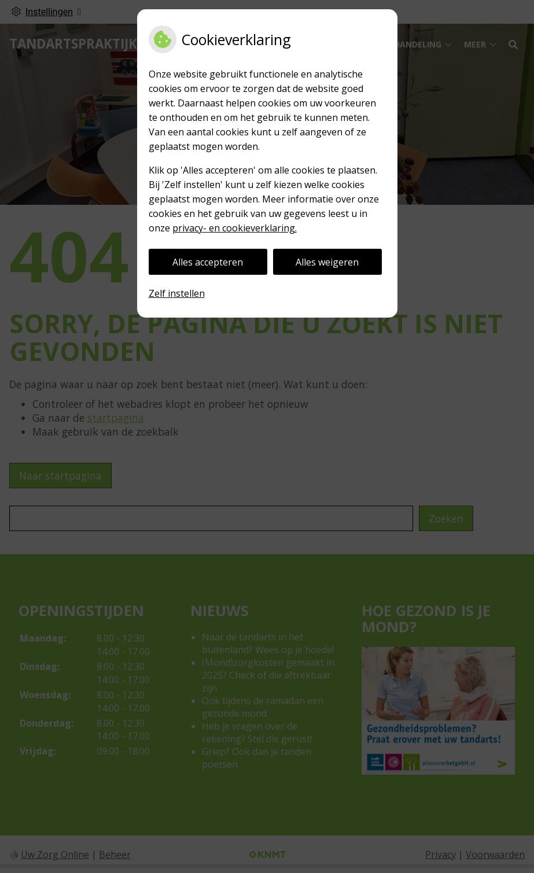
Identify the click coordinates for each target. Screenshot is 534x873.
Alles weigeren (327, 262)
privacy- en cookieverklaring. (234, 228)
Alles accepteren (207, 262)
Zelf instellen (177, 293)
